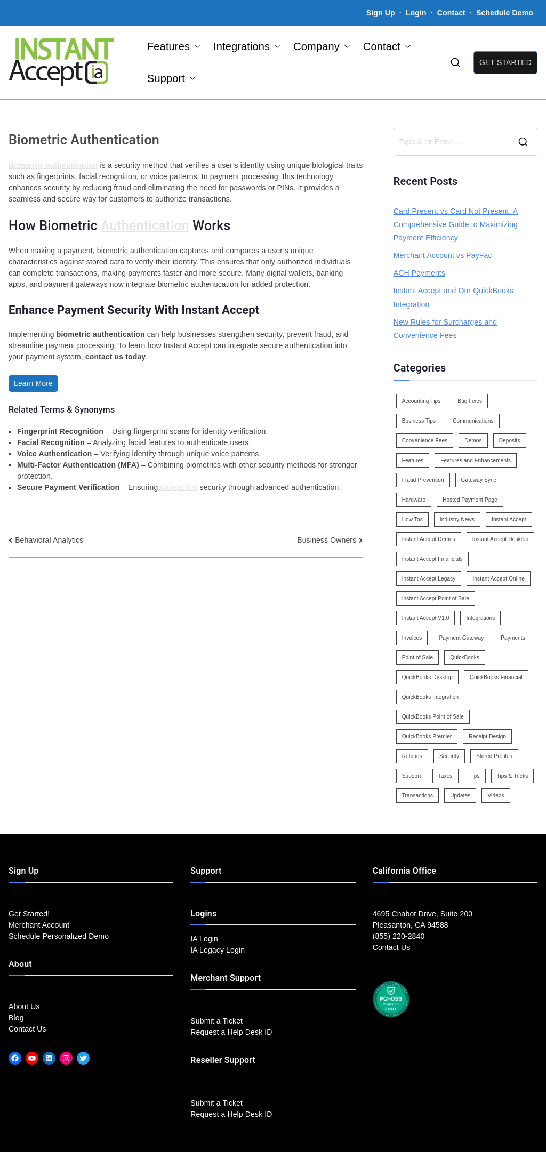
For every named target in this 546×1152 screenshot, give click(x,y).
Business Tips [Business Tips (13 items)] (419, 421)
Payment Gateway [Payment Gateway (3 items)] (461, 638)
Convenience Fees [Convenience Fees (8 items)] (425, 441)
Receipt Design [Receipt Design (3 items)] (487, 736)
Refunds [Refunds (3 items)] (412, 756)
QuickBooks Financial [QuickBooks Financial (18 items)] (496, 677)
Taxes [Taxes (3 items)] (445, 776)
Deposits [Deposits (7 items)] (509, 441)
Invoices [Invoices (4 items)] (412, 638)
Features (173, 46)
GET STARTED (505, 62)
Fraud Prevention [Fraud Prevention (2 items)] (423, 480)
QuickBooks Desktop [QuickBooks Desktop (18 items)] (427, 677)
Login (416, 13)
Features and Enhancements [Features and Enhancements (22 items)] (475, 460)
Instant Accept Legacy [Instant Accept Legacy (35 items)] (429, 579)
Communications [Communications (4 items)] (473, 421)
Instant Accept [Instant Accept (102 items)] (509, 519)
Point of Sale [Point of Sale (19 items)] (417, 657)
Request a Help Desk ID (231, 1032)
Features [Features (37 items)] (413, 460)
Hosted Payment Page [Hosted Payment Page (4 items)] (470, 500)
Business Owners (326, 540)
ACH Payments (419, 273)
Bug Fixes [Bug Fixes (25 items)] (469, 401)
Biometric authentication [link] (53, 165)
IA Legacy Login (217, 950)
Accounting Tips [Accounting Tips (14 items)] (421, 401)
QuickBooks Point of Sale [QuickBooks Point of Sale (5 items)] (433, 717)
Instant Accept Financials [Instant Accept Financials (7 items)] (432, 559)
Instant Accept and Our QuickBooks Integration (454, 297)
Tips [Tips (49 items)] (475, 776)
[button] (195, 46)
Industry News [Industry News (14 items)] (457, 519)
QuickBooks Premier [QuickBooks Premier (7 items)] (427, 736)
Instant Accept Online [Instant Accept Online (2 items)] (498, 579)
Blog (16, 1017)
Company (321, 46)
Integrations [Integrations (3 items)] (480, 618)
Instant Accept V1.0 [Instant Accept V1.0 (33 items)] (425, 618)
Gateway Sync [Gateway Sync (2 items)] (478, 480)
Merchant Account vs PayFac (443, 255)
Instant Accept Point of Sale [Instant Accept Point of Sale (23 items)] (435, 598)
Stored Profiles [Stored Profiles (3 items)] (494, 756)
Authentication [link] (145, 225)
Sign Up (380, 13)
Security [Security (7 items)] (449, 756)
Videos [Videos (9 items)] (495, 796)
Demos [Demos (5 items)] (472, 441)
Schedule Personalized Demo (59, 936)
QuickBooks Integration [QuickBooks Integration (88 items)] (430, 697)
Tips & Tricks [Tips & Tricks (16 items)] (512, 776)
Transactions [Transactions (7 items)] (417, 796)
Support (171, 78)
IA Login (204, 939)
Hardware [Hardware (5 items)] (413, 500)
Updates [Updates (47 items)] (460, 796)
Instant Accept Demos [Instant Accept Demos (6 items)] (428, 539)
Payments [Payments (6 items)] (513, 638)
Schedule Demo (504, 13)
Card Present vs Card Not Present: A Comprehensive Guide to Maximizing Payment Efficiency (456, 224)
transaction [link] (178, 487)
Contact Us (27, 1029)
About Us (24, 1006)
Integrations (246, 46)
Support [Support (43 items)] (411, 776)
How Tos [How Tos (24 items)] (412, 519)
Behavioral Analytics (49, 540)
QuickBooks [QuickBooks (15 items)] (464, 657)
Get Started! (29, 913)
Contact (452, 13)
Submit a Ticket (216, 1021)
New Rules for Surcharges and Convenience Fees (445, 329)
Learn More (33, 383)
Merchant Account (39, 925)
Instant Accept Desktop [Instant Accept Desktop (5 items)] (500, 539)
